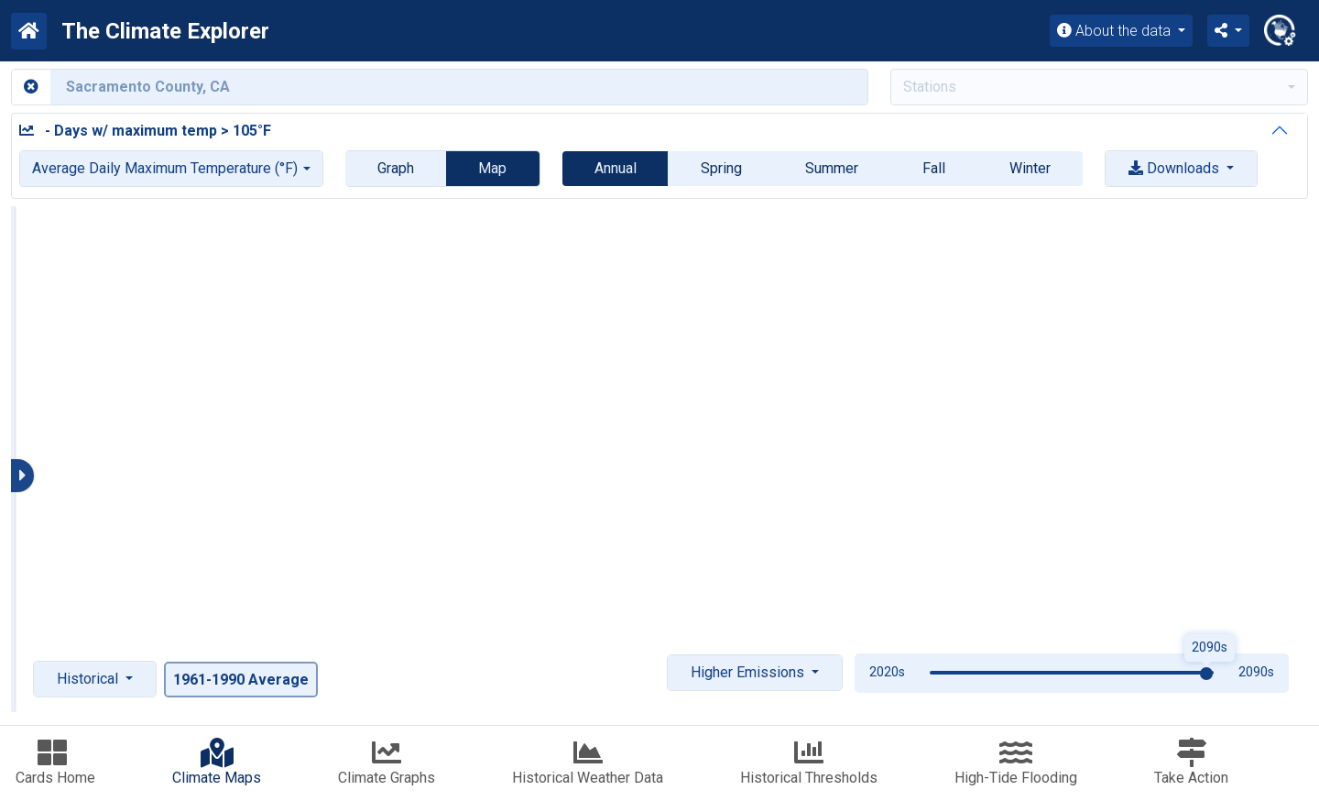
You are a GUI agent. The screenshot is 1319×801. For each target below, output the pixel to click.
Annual (615, 168)
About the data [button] (1115, 30)
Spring (721, 168)
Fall (933, 168)
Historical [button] (89, 678)
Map (492, 168)
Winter (1030, 168)
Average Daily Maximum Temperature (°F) (165, 168)
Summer (831, 168)
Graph (395, 168)
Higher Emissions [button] (749, 672)
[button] (1228, 31)
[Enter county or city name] (458, 87)
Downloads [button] (1175, 168)
